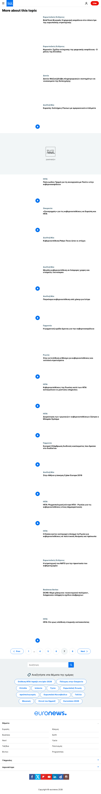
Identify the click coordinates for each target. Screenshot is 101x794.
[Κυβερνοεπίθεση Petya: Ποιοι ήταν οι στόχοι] (71, 251)
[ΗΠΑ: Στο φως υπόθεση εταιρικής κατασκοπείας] (71, 632)
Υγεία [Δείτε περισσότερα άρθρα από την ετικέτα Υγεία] (53, 688)
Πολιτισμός (57, 746)
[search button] (71, 665)
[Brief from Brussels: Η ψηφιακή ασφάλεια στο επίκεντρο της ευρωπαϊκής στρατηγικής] (71, 30)
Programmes (57, 752)
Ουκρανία (47, 208)
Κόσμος (55, 729)
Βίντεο (5, 752)
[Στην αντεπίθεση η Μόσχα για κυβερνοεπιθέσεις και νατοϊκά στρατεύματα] (71, 368)
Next (4, 740)
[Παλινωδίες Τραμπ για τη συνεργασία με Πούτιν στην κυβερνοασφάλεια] (71, 192)
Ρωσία (46, 355)
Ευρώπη (5, 729)
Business (6, 735)
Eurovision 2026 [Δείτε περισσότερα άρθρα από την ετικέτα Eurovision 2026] (71, 701)
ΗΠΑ (45, 179)
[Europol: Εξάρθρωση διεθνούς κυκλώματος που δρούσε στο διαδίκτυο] (71, 456)
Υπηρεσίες (7, 760)
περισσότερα (8, 767)
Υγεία (54, 740)
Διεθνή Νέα (48, 105)
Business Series (50, 589)
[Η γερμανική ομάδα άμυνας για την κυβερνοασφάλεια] (71, 339)
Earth (54, 735)
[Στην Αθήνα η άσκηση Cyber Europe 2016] (71, 485)
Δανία (46, 75)
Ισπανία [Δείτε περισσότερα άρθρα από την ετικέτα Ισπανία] (38, 688)
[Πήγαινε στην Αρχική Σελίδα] (10, 3)
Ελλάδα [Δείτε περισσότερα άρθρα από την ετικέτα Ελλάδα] (23, 688)
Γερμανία (47, 325)
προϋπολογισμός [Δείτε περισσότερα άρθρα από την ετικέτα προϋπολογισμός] (28, 694)
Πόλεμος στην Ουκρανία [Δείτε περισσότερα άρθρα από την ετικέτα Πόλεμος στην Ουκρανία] (71, 682)
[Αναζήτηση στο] (50, 665)
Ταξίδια (5, 746)
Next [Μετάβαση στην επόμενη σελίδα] (83, 651)
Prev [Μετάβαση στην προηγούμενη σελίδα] (18, 651)
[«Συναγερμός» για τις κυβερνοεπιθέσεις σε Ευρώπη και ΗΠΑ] (71, 221)
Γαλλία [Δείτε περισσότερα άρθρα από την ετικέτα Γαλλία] (78, 694)
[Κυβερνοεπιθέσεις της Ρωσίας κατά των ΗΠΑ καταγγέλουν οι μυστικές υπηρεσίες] (71, 397)
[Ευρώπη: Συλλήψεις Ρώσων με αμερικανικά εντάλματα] (71, 118)
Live (95, 3)
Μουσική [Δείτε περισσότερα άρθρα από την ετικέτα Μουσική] (26, 701)
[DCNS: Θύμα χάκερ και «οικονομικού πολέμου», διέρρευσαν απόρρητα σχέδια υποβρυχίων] (71, 603)
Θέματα (5, 723)
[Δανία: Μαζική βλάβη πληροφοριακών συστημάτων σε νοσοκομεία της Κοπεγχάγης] (71, 89)
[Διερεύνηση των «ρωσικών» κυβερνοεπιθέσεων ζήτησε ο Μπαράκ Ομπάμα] (71, 427)
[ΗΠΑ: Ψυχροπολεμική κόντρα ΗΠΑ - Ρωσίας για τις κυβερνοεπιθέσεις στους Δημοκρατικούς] (71, 515)
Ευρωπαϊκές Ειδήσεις (53, 17)
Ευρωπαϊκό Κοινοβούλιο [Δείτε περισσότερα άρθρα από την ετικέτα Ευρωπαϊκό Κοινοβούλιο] (55, 694)
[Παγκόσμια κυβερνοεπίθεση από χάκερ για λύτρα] (71, 309)
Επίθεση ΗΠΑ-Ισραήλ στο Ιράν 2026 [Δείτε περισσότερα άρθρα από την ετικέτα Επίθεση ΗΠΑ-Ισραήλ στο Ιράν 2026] (35, 682)
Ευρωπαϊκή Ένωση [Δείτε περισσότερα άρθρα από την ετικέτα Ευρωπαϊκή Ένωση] (72, 688)
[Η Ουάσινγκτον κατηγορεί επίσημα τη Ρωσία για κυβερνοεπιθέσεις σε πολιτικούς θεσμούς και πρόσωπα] (71, 544)
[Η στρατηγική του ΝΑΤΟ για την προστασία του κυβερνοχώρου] (71, 573)
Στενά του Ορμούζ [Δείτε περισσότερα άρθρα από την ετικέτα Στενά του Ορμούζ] (47, 701)
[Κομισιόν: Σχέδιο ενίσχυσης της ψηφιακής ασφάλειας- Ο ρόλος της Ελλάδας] (71, 59)
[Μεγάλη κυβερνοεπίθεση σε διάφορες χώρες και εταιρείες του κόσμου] (71, 280)
